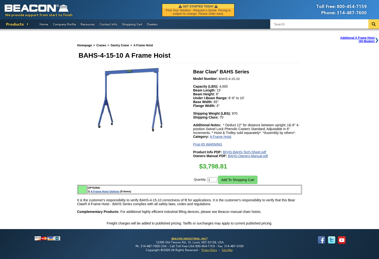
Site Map (227, 250)
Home (44, 24)
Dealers (152, 24)
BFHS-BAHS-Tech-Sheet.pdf (244, 152)
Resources (88, 24)
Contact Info (108, 24)
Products (15, 24)
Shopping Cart (132, 24)
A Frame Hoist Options (105, 191)
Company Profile (64, 24)
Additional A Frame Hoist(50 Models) (357, 39)
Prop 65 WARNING (207, 144)
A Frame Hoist (220, 137)
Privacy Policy (209, 250)
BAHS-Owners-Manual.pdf (248, 156)
